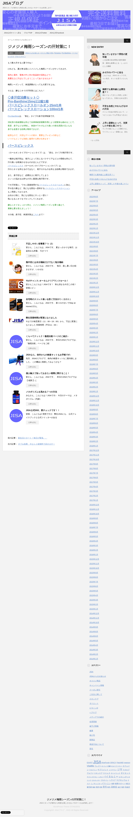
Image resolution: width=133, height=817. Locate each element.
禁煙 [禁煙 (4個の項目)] (97, 787)
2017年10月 (94, 459)
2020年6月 (93, 314)
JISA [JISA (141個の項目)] (97, 762)
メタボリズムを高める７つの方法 (41, 392)
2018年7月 (93, 419)
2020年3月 (93, 328)
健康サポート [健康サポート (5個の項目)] (120, 784)
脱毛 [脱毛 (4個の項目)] (108, 787)
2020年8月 (93, 305)
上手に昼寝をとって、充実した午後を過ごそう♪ (108, 184)
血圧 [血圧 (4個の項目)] (119, 787)
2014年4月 (93, 645)
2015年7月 (93, 582)
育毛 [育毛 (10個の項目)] (105, 787)
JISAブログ (13, 3)
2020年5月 (93, 319)
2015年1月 (93, 609)
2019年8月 (93, 360)
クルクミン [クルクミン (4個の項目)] (93, 770)
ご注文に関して (95, 694)
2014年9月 (93, 627)
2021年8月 (93, 251)
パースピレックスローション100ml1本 (35, 109)
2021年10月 (94, 242)
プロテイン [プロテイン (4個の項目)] (104, 780)
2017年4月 (93, 487)
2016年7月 (93, 527)
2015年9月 (93, 573)
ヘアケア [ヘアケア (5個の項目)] (112, 780)
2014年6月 (93, 636)
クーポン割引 (94, 690)
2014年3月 (93, 650)
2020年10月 (94, 296)
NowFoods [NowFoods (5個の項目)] (106, 763)
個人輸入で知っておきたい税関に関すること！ (47, 373)
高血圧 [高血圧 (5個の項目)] (127, 787)
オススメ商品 (45, 53)
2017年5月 (93, 482)
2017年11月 (94, 455)
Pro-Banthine (66, 53)
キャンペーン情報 (96, 685)
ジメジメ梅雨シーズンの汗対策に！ (66, 799)
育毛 (91, 749)
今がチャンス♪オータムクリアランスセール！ (47, 281)
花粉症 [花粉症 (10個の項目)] (114, 787)
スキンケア (94, 699)
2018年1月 (93, 446)
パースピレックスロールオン (51, 185)
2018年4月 (93, 432)
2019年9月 (93, 355)
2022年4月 (93, 215)
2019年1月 (93, 391)
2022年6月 (93, 206)
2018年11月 (94, 401)
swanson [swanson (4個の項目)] (127, 763)
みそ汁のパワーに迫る (112, 72)
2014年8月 (93, 632)
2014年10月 (94, 623)
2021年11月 (94, 237)
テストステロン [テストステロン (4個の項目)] (92, 777)
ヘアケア (93, 712)
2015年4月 (93, 595)
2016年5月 (93, 536)
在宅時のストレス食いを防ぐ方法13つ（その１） (49, 299)
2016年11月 (94, 509)
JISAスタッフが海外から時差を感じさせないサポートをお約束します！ (66, 803)
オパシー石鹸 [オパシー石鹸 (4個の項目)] (106, 766)
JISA (51, 53)
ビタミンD (93, 708)
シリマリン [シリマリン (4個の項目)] (113, 770)
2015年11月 (94, 564)
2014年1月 (93, 659)
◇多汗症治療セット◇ (23, 97)
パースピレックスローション (57, 188)
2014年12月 (94, 613)
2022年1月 (93, 228)
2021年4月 (93, 269)
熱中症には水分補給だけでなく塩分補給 (44, 262)
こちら (36, 214)
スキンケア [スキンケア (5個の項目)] (98, 773)
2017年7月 (93, 473)
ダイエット (94, 703)
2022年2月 (93, 224)
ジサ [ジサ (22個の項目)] (119, 769)
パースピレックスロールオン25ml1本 (35, 105)
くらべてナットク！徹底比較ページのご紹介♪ (47, 336)
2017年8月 (93, 468)
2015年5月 (93, 591)
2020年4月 (93, 323)
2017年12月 (94, 450)
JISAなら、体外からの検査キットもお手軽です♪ (48, 355)
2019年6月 (93, 369)
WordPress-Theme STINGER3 (66, 806)
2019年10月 (94, 351)
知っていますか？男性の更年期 (102, 166)
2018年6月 (93, 423)
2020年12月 (94, 287)
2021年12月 (94, 233)
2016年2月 (93, 550)
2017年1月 (93, 500)
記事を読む (32, 256)
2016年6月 (93, 532)
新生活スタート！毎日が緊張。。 (32, 438)
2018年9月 (93, 410)
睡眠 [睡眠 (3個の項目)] (93, 787)
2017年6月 (93, 478)
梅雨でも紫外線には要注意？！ (102, 175)
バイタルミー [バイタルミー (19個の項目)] (110, 776)
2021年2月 (93, 278)
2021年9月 (93, 246)
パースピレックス (21, 145)
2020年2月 (93, 333)
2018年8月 (93, 414)
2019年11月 (94, 346)
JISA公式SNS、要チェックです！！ (43, 410)
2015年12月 (94, 559)
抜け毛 (92, 735)
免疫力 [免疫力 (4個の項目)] (127, 784)
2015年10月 (94, 568)
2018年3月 (93, 437)
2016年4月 (93, 541)
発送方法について (96, 744)
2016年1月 (93, 555)
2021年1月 (93, 283)
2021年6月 (93, 260)
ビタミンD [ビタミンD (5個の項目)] (123, 777)
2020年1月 (93, 337)
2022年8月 (93, 197)
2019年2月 (93, 387)
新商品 (92, 740)
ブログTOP (28, 33)
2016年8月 (93, 523)
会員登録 (93, 722)
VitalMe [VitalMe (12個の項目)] (90, 766)
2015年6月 (93, 586)
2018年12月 (94, 396)
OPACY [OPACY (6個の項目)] (113, 763)
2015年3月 (93, 600)
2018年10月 (94, 405)
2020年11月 (94, 292)
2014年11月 (94, 618)
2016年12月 (94, 505)
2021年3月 (93, 274)
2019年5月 (93, 373)
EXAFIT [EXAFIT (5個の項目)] (90, 763)
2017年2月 (93, 496)
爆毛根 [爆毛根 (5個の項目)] (89, 787)
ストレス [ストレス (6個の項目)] (106, 773)
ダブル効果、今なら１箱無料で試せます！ (36, 444)
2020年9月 (93, 301)
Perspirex (57, 53)
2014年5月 (93, 641)
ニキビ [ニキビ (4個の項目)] (100, 777)
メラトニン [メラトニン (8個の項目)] (106, 783)
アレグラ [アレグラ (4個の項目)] (98, 766)
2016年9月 (93, 518)
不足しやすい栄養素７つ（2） (40, 244)
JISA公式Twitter (41, 33)
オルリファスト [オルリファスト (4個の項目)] (116, 766)
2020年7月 (93, 310)
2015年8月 (93, 577)
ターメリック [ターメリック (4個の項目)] (115, 773)
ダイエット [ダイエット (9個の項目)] (125, 773)
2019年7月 (93, 364)
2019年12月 (94, 342)
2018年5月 (93, 428)
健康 (91, 731)
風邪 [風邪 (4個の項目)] (122, 787)
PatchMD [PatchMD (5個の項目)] (120, 763)
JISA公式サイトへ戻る (12, 33)
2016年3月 (93, 545)
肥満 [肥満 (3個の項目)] (100, 787)
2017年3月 (93, 491)
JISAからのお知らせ (32, 53)
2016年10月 (94, 514)
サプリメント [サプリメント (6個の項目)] (102, 770)
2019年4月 (93, 378)
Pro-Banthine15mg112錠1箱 (28, 101)
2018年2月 (93, 441)
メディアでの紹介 (96, 717)
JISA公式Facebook (57, 33)
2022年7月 (93, 201)
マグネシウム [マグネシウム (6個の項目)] (121, 780)
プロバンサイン (20, 56)
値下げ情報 (94, 726)
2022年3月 (93, 219)
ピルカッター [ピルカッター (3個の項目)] (96, 780)
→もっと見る (94, 140)
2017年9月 (93, 464)
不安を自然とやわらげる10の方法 (103, 179)
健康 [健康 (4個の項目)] (112, 784)
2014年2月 (93, 654)
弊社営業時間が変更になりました (41, 318)
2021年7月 (93, 256)
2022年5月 (93, 210)
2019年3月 (93, 382)
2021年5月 (93, 265)
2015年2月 (93, 604)
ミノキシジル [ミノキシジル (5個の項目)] (95, 784)
